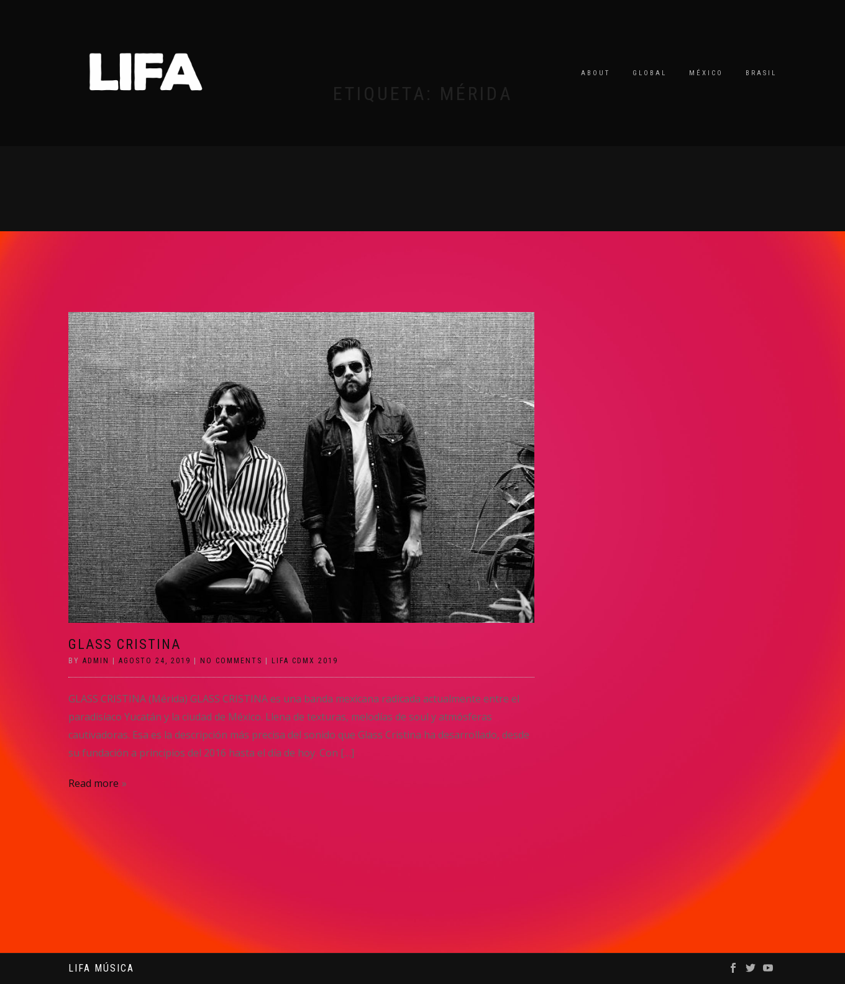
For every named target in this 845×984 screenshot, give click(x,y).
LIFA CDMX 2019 (305, 660)
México (706, 73)
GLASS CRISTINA (124, 644)
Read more (93, 783)
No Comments (231, 660)
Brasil (761, 73)
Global (650, 73)
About (595, 73)
